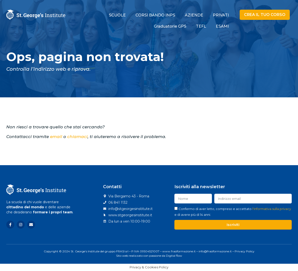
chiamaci (77, 136)
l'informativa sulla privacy (271, 209)
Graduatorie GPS (170, 26)
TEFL (201, 26)
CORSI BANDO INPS (155, 15)
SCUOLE (117, 15)
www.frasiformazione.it (179, 251)
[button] (265, 15)
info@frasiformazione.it (215, 251)
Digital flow (174, 255)
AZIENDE (194, 15)
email (56, 136)
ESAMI (222, 26)
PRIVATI (221, 15)
